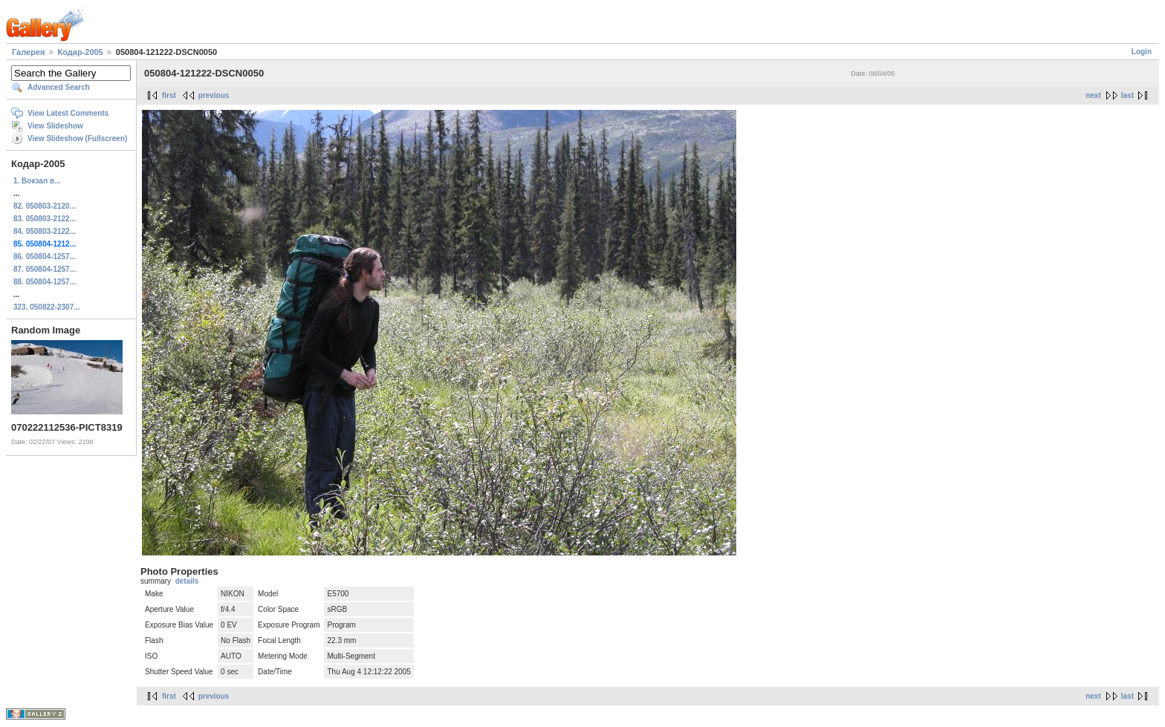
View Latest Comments (67, 113)
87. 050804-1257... (44, 269)
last (1127, 95)
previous (214, 95)
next (1093, 95)
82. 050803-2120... (44, 206)
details (187, 581)
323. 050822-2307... (46, 307)
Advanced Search (58, 87)
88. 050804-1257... (44, 282)
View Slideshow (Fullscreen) (77, 138)
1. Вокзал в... (36, 181)
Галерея (28, 52)
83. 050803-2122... (44, 219)
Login (1142, 52)
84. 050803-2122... (44, 231)
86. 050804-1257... (44, 256)
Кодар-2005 (80, 52)
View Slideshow (55, 126)
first (169, 95)
